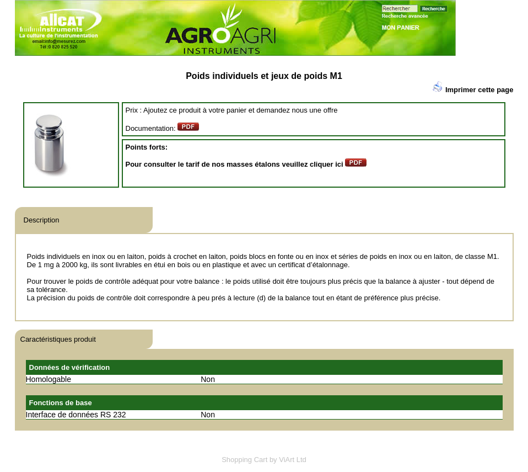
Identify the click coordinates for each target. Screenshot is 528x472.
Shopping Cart (244, 459)
